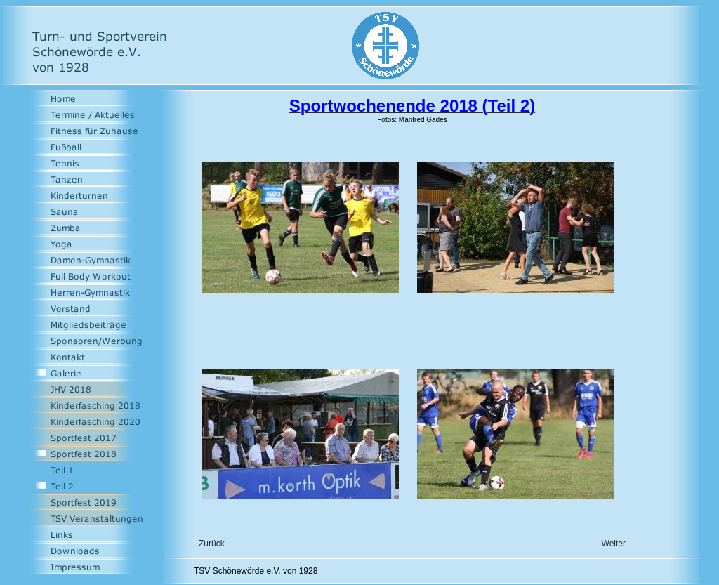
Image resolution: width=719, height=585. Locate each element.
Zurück (212, 543)
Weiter (614, 543)
